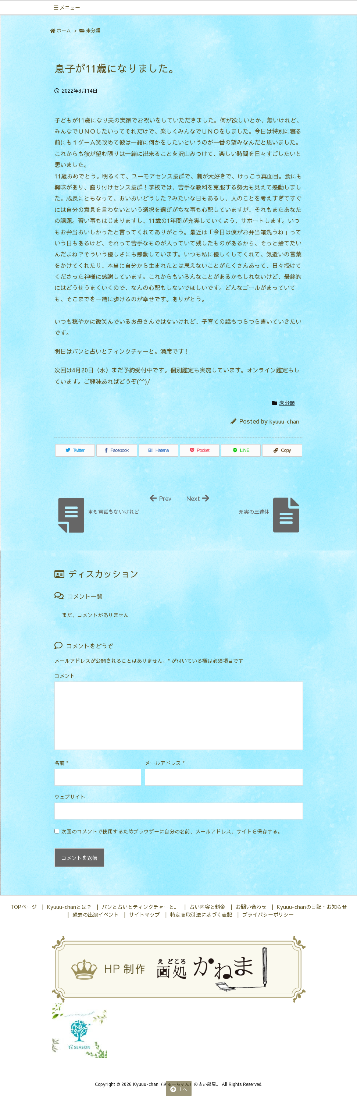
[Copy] (282, 450)
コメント (64, 675)
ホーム (64, 30)
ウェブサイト (69, 796)
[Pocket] (199, 450)
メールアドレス (165, 763)
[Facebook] (116, 450)
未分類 (93, 30)
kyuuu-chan (284, 421)
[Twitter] (75, 450)
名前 (61, 763)
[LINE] (241, 450)
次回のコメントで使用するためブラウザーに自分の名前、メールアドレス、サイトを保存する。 (172, 831)
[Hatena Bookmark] (158, 450)
